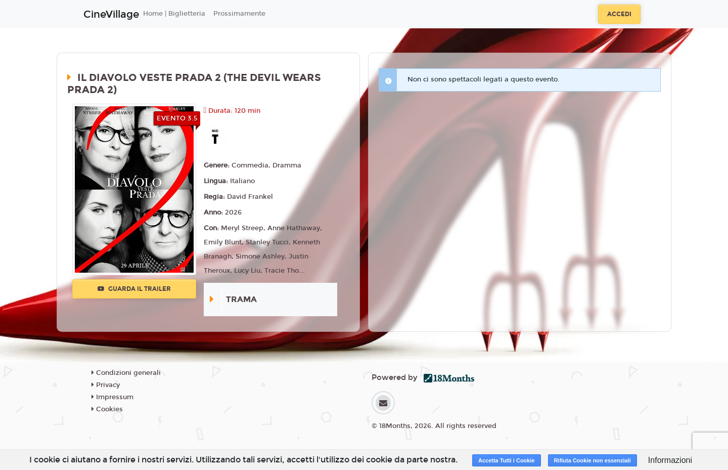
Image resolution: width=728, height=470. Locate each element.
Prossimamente (239, 14)
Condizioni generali (126, 373)
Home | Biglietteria (174, 14)
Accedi (619, 14)
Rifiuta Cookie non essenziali (592, 460)
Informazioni (670, 460)
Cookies (107, 409)
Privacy (106, 385)
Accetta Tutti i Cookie (506, 460)
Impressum (112, 397)
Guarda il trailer (134, 288)
